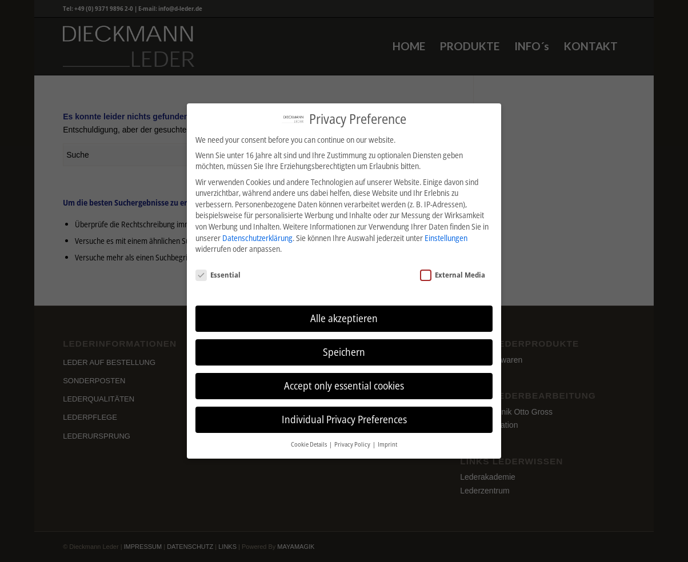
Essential (218, 275)
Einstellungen (446, 237)
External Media (452, 275)
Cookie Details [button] (309, 444)
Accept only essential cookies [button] (344, 385)
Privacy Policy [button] (352, 444)
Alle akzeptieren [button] (344, 318)
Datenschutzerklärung (257, 237)
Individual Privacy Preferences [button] (344, 419)
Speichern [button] (344, 352)
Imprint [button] (387, 444)
